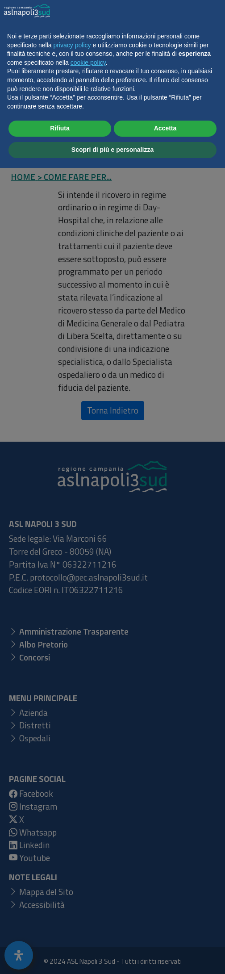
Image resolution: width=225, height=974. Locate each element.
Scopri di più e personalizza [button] (112, 955)
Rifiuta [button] (60, 934)
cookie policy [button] (88, 868)
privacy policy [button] (72, 851)
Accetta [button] (165, 934)
